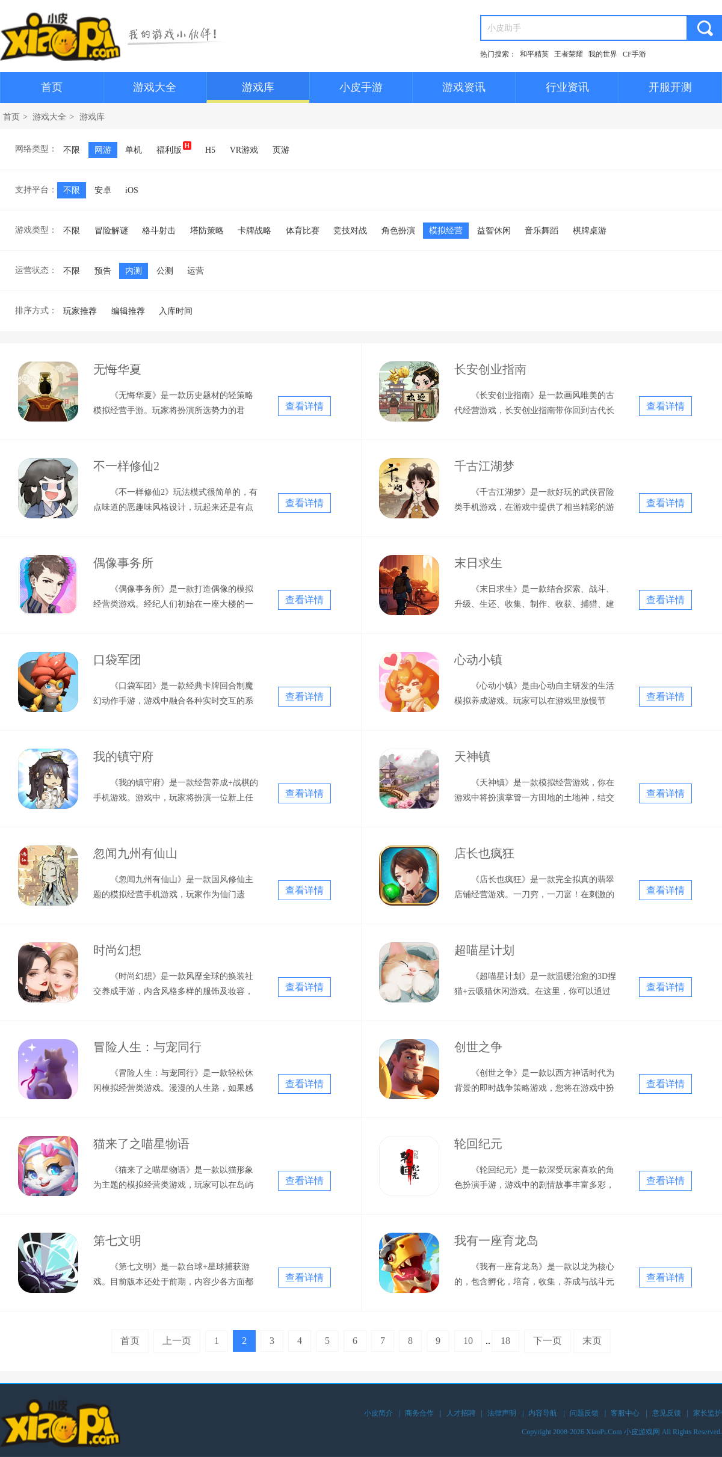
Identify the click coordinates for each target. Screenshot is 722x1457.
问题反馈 (584, 1413)
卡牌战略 (254, 230)
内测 (133, 270)
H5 (210, 150)
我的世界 (602, 54)
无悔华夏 (117, 369)
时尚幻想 (117, 950)
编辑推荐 (128, 311)
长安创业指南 (490, 369)
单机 (133, 150)
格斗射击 (159, 230)
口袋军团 (117, 659)
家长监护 (707, 1413)
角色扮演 (398, 230)
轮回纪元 (478, 1143)
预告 (102, 270)
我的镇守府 (123, 756)
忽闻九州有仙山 (135, 853)
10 (468, 1341)
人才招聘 (460, 1413)
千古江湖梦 (484, 466)
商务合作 (419, 1413)
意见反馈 (666, 1413)
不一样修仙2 (126, 466)
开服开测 (670, 87)
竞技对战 (350, 230)
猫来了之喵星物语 (141, 1143)
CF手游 (634, 54)
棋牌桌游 (589, 230)
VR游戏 (244, 150)
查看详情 (304, 406)
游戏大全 (154, 87)
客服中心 (625, 1413)
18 (505, 1341)
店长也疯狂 (484, 853)
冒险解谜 (111, 230)
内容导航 (542, 1413)
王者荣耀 (568, 54)
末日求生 (478, 562)
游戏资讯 (464, 87)
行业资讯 (567, 87)
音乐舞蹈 (541, 230)
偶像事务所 (123, 562)
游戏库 (258, 87)
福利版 (173, 148)
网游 (102, 150)
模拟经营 (446, 230)
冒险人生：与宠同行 (147, 1047)
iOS (131, 190)
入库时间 (176, 311)
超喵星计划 (484, 950)
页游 (281, 150)
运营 (195, 270)
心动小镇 (478, 659)
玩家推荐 (80, 311)
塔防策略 (207, 230)
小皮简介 (378, 1413)
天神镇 (472, 756)
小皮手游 (361, 87)
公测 (164, 270)
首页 (52, 87)
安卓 (102, 190)
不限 (71, 150)
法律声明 (501, 1413)
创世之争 (478, 1047)
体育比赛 (302, 230)
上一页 (176, 1341)
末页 (592, 1341)
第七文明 (117, 1240)
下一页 (547, 1341)
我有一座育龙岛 (496, 1240)
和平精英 (534, 54)
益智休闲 (494, 230)
